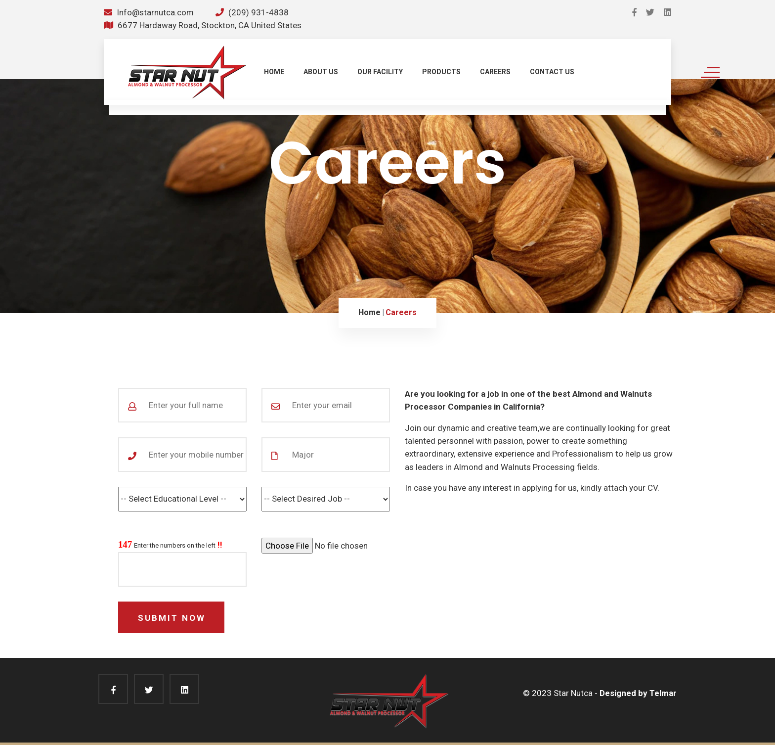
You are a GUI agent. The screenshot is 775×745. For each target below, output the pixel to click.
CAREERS (495, 72)
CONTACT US (552, 72)
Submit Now (172, 618)
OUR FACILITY (380, 72)
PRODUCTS (441, 72)
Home (369, 312)
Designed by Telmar (638, 693)
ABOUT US (320, 72)
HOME (274, 72)
